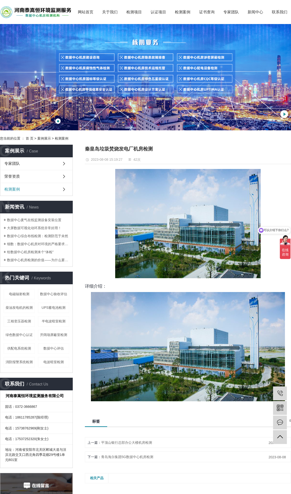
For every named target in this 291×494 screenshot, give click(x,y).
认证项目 (158, 12)
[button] (58, 121)
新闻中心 (255, 12)
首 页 (29, 138)
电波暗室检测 (53, 362)
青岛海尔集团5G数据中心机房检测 (127, 457)
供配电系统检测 (19, 348)
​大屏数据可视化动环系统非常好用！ (34, 228)
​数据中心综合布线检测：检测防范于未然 (37, 236)
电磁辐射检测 (19, 294)
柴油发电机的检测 (19, 308)
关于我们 (110, 12)
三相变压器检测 (19, 321)
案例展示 (44, 138)
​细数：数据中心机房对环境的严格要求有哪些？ (38, 244)
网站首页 (85, 12)
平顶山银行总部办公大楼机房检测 (126, 442)
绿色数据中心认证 (19, 335)
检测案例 (182, 12)
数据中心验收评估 (53, 294)
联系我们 (279, 12)
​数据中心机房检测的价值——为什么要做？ (38, 260)
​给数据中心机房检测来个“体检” (30, 252)
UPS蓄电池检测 (54, 308)
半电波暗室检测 (53, 321)
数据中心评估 (53, 348)
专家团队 (231, 12)
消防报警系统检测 (19, 362)
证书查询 (207, 12)
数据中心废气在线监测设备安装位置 (34, 220)
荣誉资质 (12, 176)
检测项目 (134, 12)
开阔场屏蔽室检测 (53, 335)
